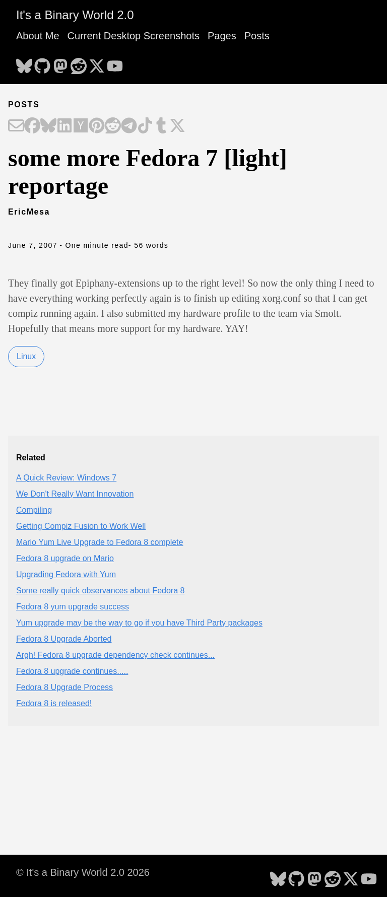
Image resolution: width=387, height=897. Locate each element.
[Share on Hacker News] (81, 126)
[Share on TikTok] (145, 126)
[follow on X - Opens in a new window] (97, 63)
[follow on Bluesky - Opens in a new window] (24, 63)
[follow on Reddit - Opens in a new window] (79, 63)
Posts (257, 35)
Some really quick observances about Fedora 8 (100, 590)
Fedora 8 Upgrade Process (64, 687)
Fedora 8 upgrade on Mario (65, 558)
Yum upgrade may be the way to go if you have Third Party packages (139, 622)
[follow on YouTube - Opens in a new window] (115, 63)
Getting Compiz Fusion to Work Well (81, 526)
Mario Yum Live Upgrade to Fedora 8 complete (99, 542)
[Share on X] (177, 126)
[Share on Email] (16, 126)
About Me (37, 35)
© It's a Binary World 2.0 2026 (83, 872)
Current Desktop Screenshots (134, 35)
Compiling (34, 510)
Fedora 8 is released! (54, 703)
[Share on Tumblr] (161, 126)
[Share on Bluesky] (48, 126)
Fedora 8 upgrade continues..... (72, 671)
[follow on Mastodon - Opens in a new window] (60, 63)
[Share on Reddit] (113, 126)
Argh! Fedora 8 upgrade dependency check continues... (115, 655)
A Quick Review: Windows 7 (66, 477)
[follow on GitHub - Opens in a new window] (42, 63)
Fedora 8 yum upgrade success (72, 606)
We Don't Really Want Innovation (75, 494)
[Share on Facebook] (32, 126)
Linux (26, 356)
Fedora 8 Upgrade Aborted (63, 639)
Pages (222, 35)
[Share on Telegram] (129, 126)
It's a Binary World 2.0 (75, 15)
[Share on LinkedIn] (64, 126)
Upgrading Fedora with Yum (66, 574)
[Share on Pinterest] (97, 126)
